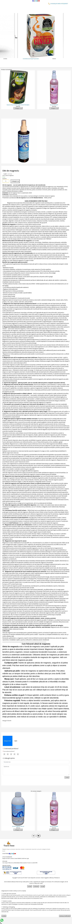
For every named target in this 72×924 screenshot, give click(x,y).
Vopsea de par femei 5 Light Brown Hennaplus (18, 104)
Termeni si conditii (31, 862)
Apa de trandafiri (54, 104)
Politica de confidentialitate (14, 862)
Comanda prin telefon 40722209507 (58, 3)
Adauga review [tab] (7, 741)
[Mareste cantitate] (8, 181)
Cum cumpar (5, 862)
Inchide (29, 886)
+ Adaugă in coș (15, 181)
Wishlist (19, 858)
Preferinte (36, 886)
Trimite (67, 777)
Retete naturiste (23, 862)
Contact (15, 858)
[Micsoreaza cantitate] (3, 181)
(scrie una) (9, 174)
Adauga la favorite (7, 720)
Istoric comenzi (10, 858)
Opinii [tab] (15, 741)
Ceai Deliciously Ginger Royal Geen (31, 58)
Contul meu (23, 858)
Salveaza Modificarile (65, 916)
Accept (42, 886)
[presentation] (34, 835)
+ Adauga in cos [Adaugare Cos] (18, 108)
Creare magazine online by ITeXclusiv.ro (50, 877)
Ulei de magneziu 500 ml (18, 826)
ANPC (36, 862)
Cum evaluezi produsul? (9, 751)
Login (28, 858)
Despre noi (4, 858)
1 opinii (7, 174)
